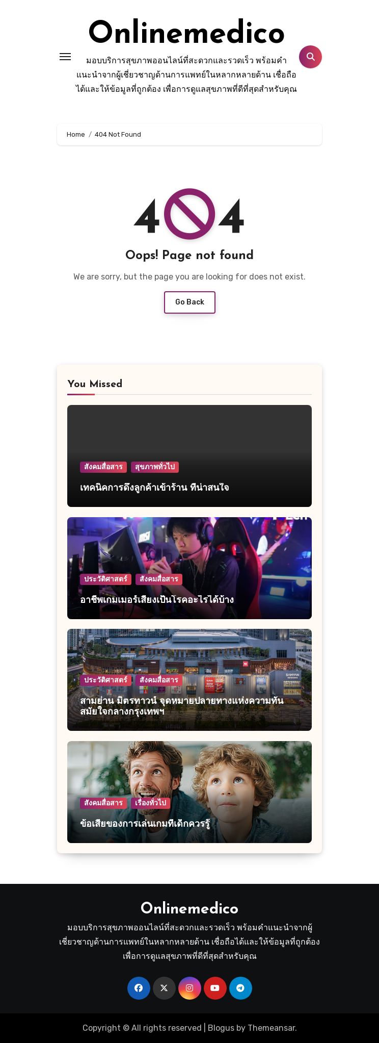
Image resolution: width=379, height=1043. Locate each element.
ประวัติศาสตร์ (105, 579)
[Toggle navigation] (65, 56)
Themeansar (271, 1028)
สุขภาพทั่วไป (155, 467)
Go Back (189, 302)
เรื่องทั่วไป (150, 803)
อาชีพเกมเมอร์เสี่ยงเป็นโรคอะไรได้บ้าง (157, 600)
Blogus (221, 1028)
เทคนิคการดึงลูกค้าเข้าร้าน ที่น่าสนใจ (154, 488)
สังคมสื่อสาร (103, 467)
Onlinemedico (186, 35)
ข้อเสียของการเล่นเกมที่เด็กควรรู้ (145, 824)
